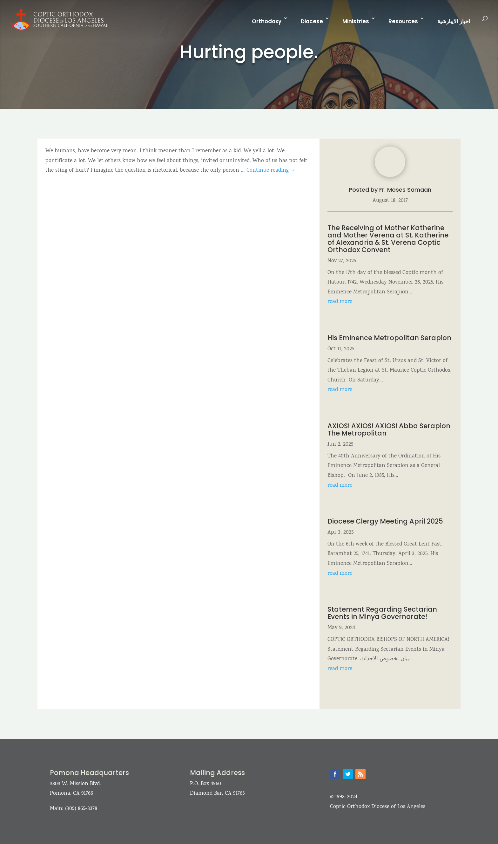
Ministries (355, 21)
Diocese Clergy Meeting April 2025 (385, 521)
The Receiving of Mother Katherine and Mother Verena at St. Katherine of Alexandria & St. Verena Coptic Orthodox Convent (387, 238)
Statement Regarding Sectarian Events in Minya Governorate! (382, 613)
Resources (403, 21)
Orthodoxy (266, 21)
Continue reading (271, 171)
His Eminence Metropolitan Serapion (389, 337)
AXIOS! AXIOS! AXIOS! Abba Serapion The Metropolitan (388, 429)
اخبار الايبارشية (453, 21)
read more (339, 302)
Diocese (312, 21)
